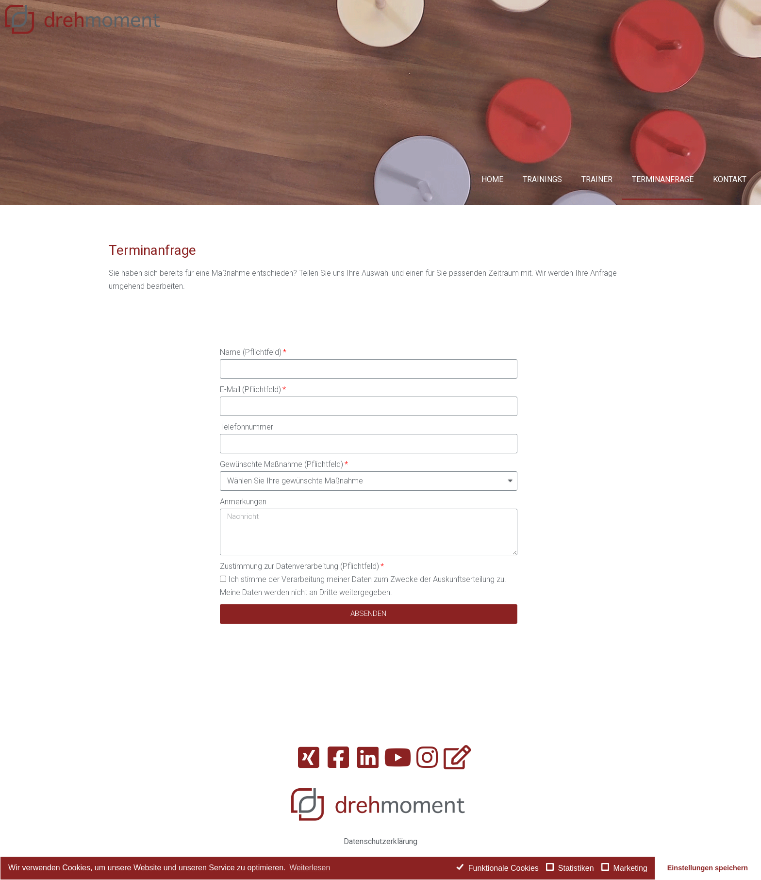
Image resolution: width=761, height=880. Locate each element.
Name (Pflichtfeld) (250, 352)
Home (492, 179)
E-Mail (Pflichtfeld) (250, 389)
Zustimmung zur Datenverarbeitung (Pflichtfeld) (299, 566)
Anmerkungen (243, 501)
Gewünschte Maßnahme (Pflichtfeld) (281, 464)
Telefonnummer (246, 427)
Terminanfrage (663, 179)
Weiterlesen (309, 867)
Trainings (542, 179)
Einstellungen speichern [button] (707, 868)
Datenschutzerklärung (380, 841)
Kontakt (729, 179)
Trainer (596, 179)
